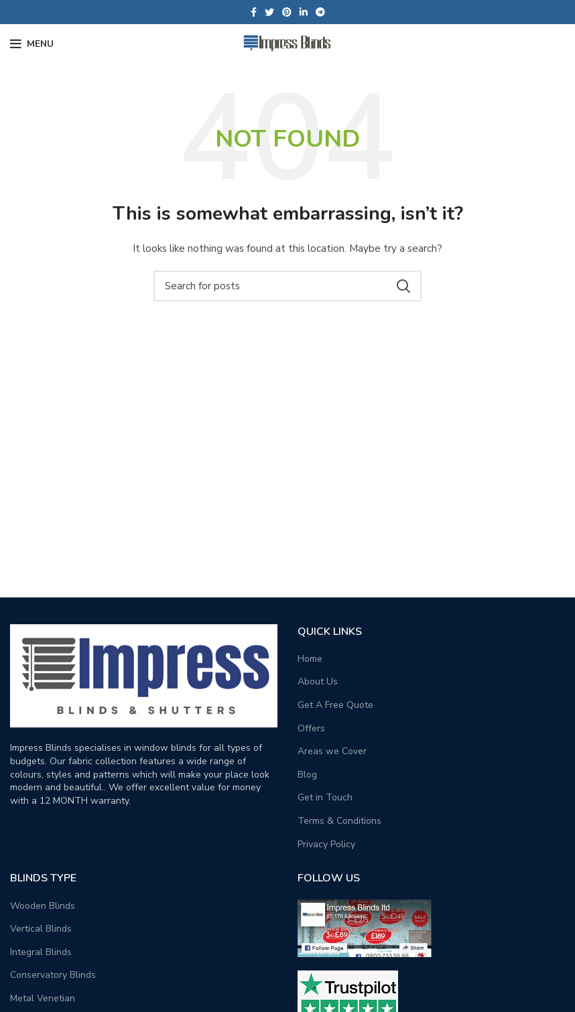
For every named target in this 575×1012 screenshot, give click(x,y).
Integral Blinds (41, 952)
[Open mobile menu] (31, 44)
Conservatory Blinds (53, 974)
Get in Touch (325, 797)
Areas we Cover (332, 751)
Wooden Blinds (42, 905)
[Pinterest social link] (287, 12)
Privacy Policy (326, 844)
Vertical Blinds (41, 928)
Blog (307, 774)
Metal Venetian (42, 998)
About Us (318, 681)
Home (310, 658)
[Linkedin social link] (304, 12)
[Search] (287, 286)
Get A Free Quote (335, 705)
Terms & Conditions (339, 820)
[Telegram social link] (320, 12)
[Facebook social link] (254, 12)
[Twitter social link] (269, 12)
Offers (311, 728)
